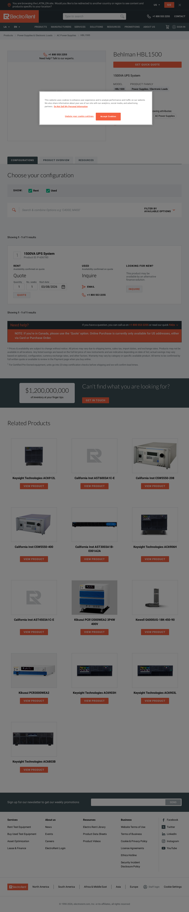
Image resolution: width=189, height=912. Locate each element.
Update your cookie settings (79, 116)
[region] (95, 108)
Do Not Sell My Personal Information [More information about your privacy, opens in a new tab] (71, 106)
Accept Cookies (108, 116)
